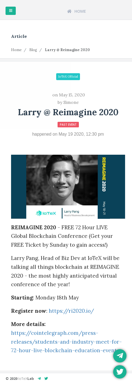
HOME (76, 11)
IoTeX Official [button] (68, 76)
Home (16, 50)
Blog (33, 50)
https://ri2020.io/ (71, 310)
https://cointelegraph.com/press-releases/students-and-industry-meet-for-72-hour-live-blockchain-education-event (66, 342)
